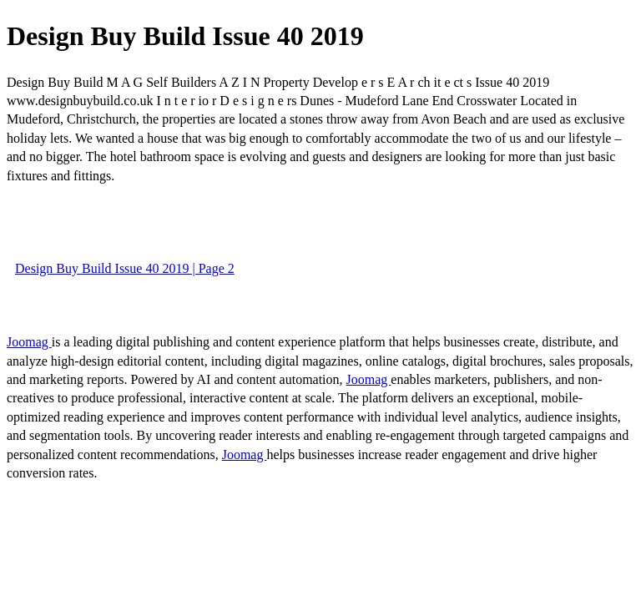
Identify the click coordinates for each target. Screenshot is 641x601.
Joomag (29, 342)
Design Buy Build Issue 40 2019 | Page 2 (125, 268)
